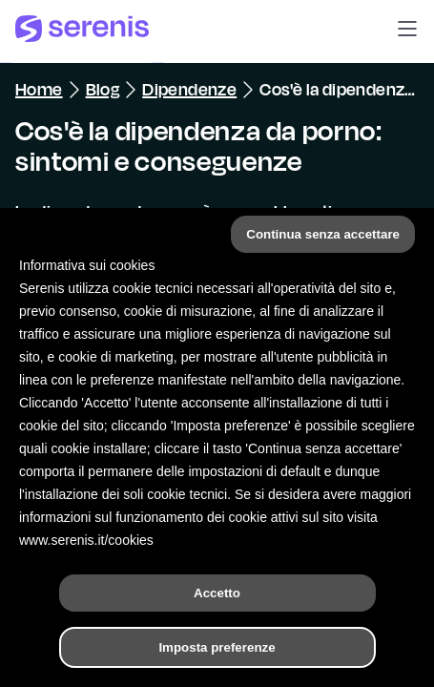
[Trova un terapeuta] (309, 652)
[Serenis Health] (82, 31)
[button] (407, 31)
